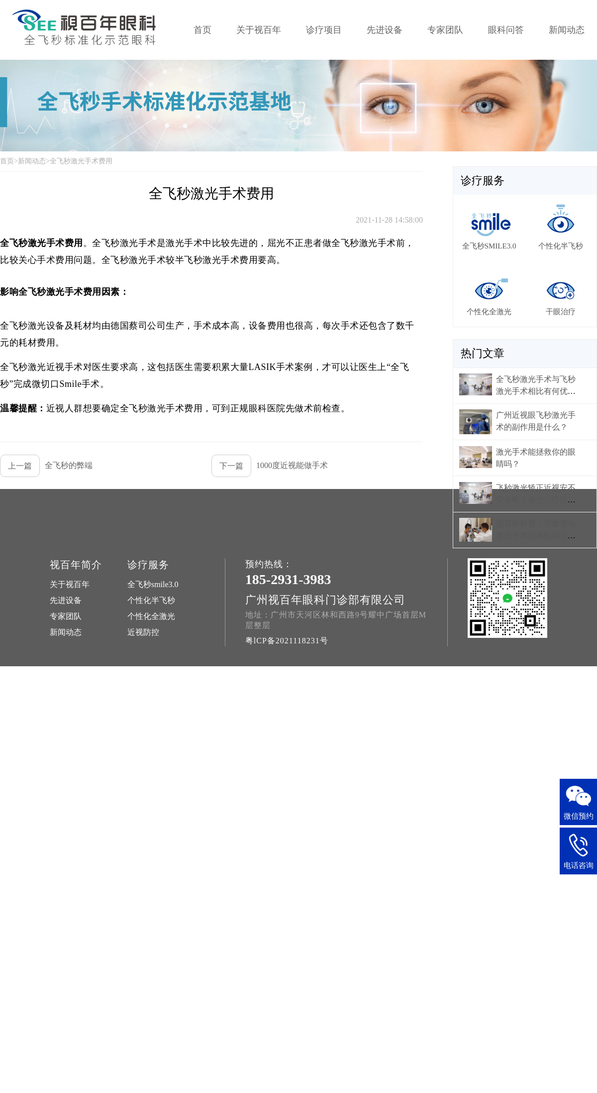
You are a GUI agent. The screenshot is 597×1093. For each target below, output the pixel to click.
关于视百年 (258, 30)
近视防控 (143, 632)
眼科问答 (506, 30)
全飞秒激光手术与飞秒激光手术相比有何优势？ (536, 391)
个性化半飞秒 (151, 600)
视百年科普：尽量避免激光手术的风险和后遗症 (536, 535)
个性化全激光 (151, 616)
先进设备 (384, 30)
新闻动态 (567, 30)
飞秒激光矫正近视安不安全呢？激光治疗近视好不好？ (536, 500)
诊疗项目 (324, 30)
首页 (202, 30)
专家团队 (445, 30)
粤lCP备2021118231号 (286, 640)
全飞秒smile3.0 (153, 584)
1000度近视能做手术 (269, 466)
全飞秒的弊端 (46, 466)
